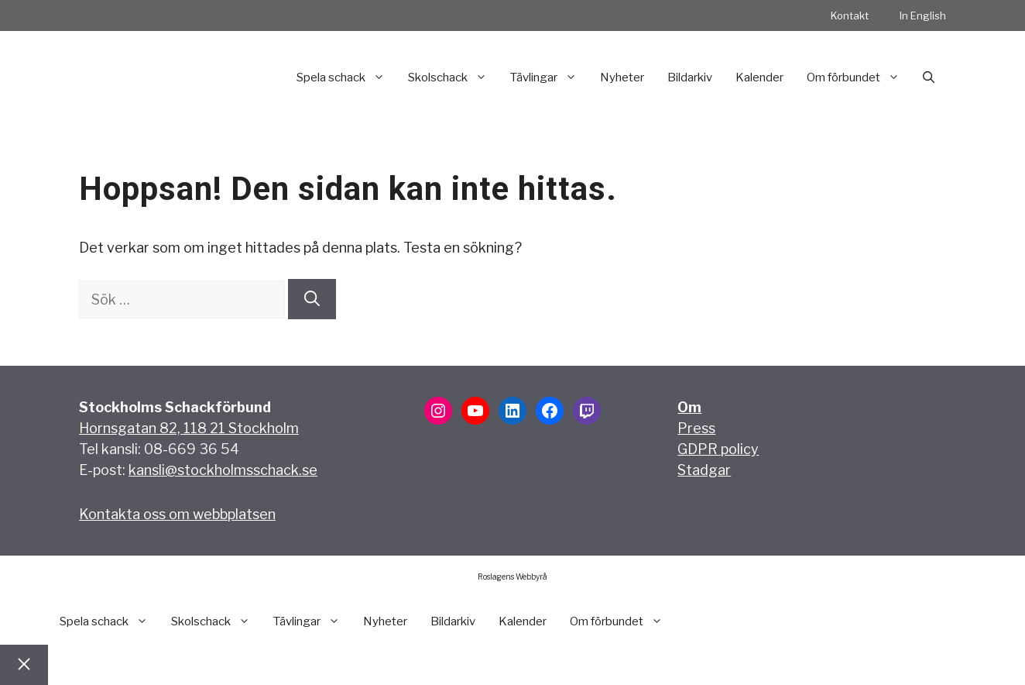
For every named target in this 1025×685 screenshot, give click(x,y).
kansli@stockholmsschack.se (223, 470)
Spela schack (346, 77)
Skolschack (453, 77)
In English (923, 15)
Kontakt (850, 15)
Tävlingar (549, 77)
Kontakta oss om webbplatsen (177, 514)
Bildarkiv (689, 77)
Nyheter (622, 77)
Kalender (759, 77)
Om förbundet (859, 77)
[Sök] (312, 299)
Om (689, 407)
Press (696, 428)
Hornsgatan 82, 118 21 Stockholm (189, 428)
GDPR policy (718, 449)
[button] (928, 77)
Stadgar (704, 470)
